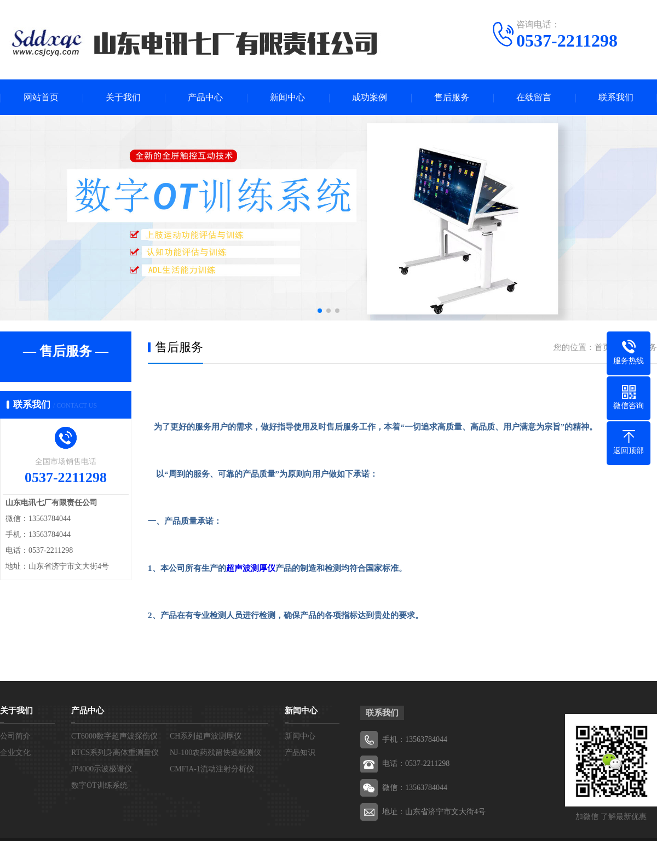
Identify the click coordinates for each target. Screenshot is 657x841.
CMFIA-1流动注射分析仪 (212, 769)
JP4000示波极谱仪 (101, 769)
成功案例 (369, 97)
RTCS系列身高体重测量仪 (115, 752)
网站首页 (41, 97)
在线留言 (533, 97)
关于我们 (123, 97)
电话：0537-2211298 (415, 763)
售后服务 (451, 97)
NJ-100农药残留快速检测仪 (215, 752)
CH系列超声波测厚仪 (205, 736)
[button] (320, 310)
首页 (603, 347)
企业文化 (15, 752)
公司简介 (15, 736)
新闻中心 (287, 97)
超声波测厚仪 (250, 568)
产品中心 (205, 97)
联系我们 (615, 97)
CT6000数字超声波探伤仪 (114, 736)
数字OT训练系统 (99, 785)
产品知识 (300, 752)
